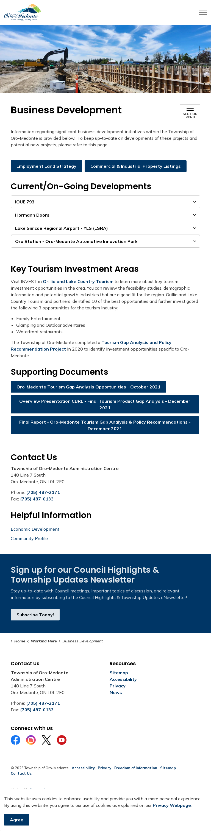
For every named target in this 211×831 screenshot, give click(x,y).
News (116, 692)
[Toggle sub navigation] (190, 112)
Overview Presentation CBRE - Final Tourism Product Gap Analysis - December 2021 (105, 404)
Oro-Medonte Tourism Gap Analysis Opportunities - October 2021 (88, 386)
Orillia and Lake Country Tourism (78, 281)
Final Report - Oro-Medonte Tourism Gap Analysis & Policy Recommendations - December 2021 (105, 425)
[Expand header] (203, 12)
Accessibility (123, 679)
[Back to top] (105, 812)
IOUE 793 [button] (25, 202)
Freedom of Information (135, 768)
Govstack (37, 789)
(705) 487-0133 (37, 499)
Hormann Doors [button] (32, 215)
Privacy (118, 686)
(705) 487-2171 (43, 492)
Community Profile (29, 538)
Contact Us (21, 773)
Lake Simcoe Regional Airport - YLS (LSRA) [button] (61, 228)
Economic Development (35, 529)
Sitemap (119, 672)
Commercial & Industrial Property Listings (135, 166)
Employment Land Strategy (46, 166)
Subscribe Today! (35, 614)
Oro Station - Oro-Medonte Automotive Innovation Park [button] (76, 241)
